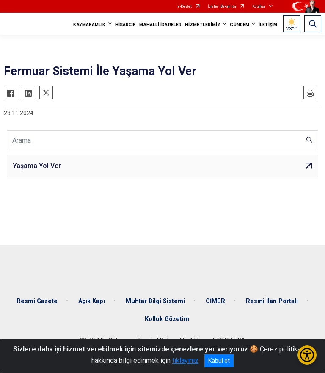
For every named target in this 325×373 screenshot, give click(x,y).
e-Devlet (185, 6)
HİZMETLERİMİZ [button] (202, 25)
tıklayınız (185, 360)
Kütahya (258, 6)
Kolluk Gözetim (167, 319)
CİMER (215, 301)
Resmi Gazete (37, 301)
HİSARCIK (125, 25)
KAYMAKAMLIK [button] (89, 25)
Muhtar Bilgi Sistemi (155, 301)
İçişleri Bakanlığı (222, 6)
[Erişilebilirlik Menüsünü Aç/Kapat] (307, 355)
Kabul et (219, 360)
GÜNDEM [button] (239, 25)
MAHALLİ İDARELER (160, 25)
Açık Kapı (91, 301)
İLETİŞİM (268, 25)
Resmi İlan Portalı (272, 301)
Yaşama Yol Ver (37, 166)
